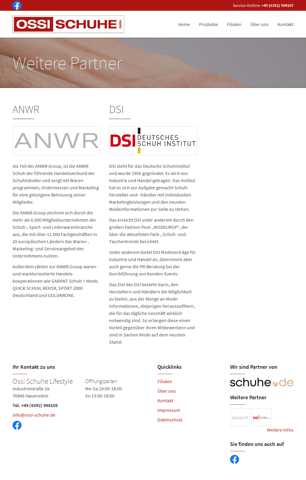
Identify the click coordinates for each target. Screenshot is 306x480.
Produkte (208, 24)
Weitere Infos (280, 430)
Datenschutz (170, 420)
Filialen (234, 24)
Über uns (259, 24)
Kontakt (285, 24)
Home (184, 24)
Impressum (168, 410)
